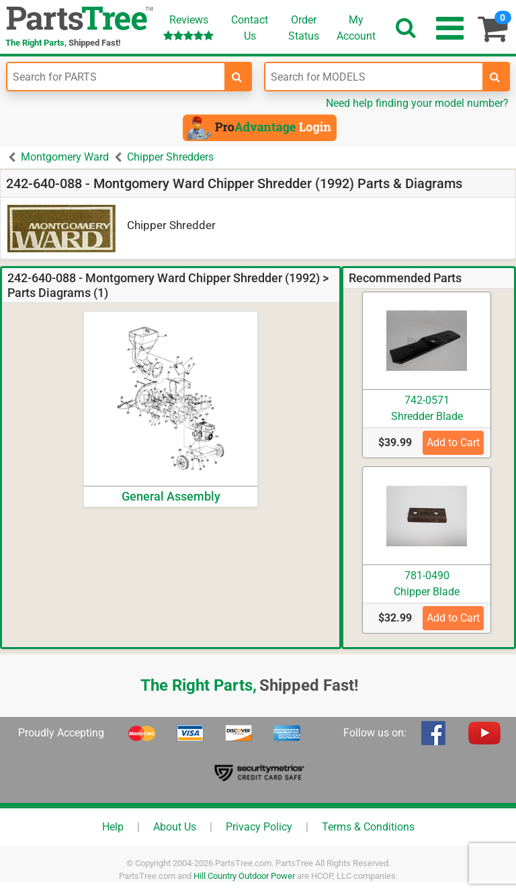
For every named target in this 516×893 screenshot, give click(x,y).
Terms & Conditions (368, 826)
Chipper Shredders (170, 157)
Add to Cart (453, 442)
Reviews (188, 27)
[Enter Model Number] (373, 76)
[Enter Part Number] (115, 76)
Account (356, 27)
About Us (174, 826)
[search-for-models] (495, 76)
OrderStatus (303, 27)
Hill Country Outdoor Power (244, 876)
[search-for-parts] (237, 76)
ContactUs (249, 27)
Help (113, 826)
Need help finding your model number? (417, 103)
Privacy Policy (259, 826)
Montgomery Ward (65, 157)
